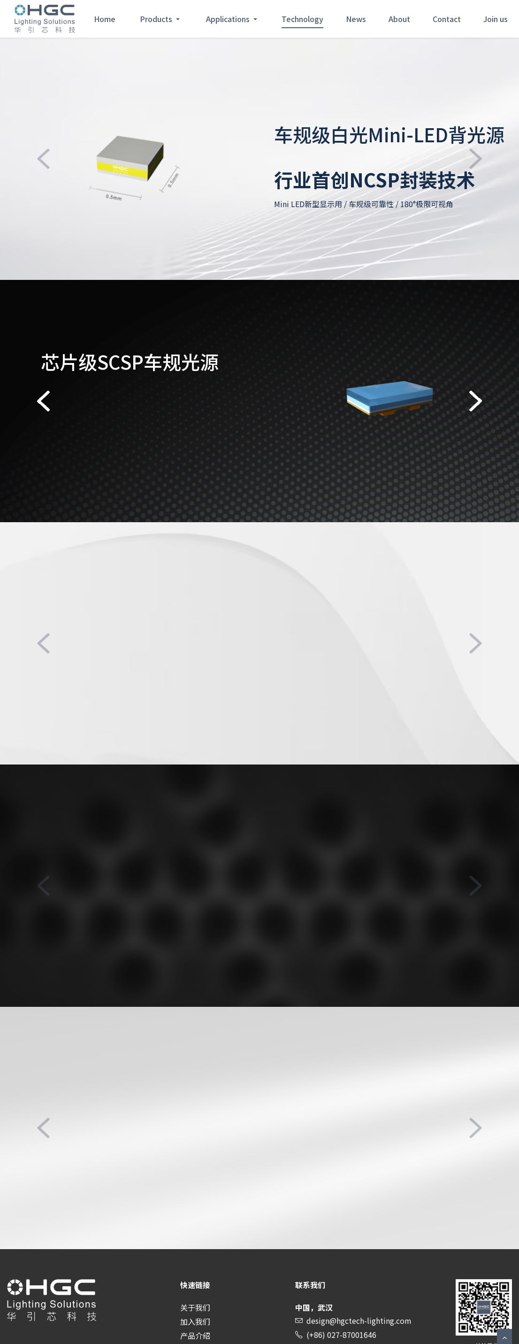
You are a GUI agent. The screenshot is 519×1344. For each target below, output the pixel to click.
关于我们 (195, 1307)
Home (104, 18)
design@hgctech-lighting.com (359, 1320)
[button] (44, 158)
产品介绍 (195, 1335)
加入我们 (195, 1321)
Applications (229, 18)
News (356, 18)
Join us (495, 18)
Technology (302, 18)
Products (157, 18)
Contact (447, 18)
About (399, 18)
